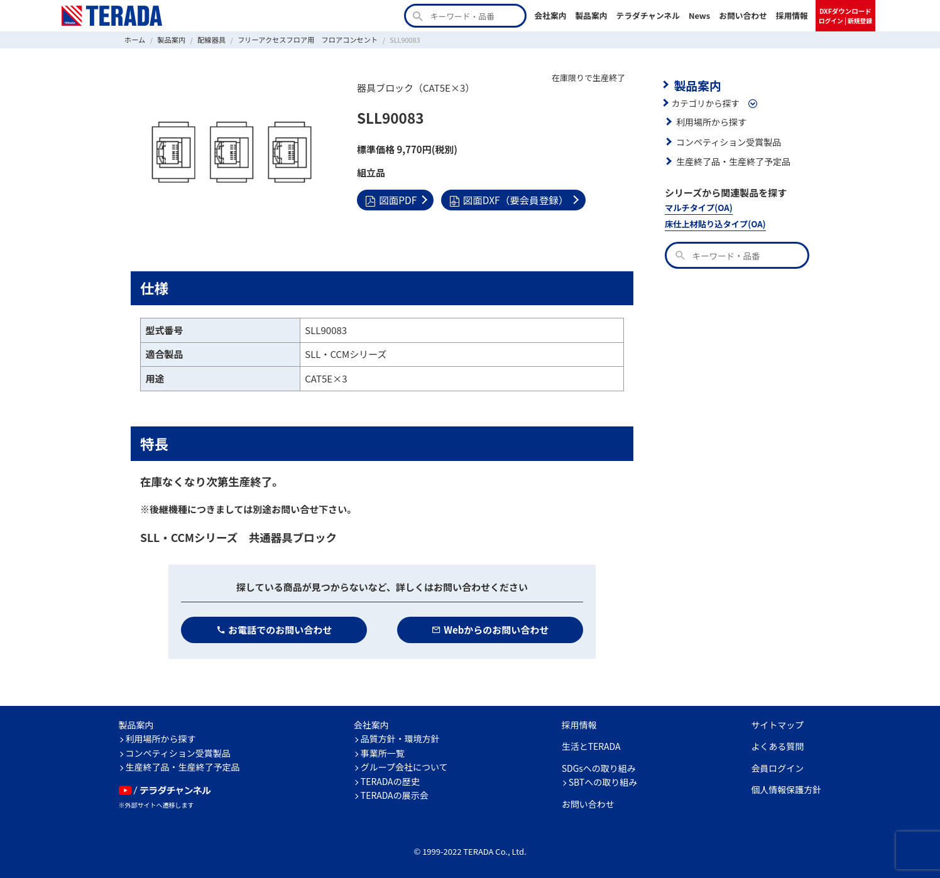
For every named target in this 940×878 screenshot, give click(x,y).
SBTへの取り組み (603, 782)
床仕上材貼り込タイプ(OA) (713, 222)
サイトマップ (777, 724)
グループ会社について (404, 767)
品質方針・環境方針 (400, 738)
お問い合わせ (743, 15)
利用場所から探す (710, 120)
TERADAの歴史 (390, 780)
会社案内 (550, 15)
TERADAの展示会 (395, 795)
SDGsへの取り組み (599, 767)
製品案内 (591, 15)
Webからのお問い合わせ (490, 629)
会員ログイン (777, 767)
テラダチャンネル (648, 15)
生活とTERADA (591, 746)
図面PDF (390, 198)
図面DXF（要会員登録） (505, 198)
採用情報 (792, 15)
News (699, 15)
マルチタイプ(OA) (697, 206)
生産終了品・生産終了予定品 (731, 160)
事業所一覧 (383, 752)
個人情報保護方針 (786, 789)
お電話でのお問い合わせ (274, 629)
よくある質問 (777, 746)
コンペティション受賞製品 (726, 140)
